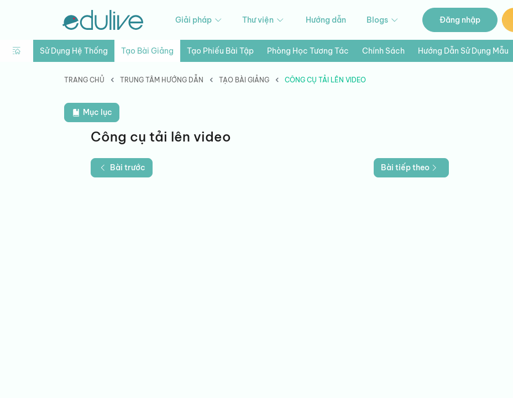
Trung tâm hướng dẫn (161, 80)
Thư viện (263, 20)
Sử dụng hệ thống (74, 51)
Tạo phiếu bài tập (220, 51)
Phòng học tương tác (308, 51)
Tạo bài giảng (147, 51)
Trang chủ (84, 80)
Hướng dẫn (326, 20)
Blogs (383, 20)
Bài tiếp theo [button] (410, 167)
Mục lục (91, 112)
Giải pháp (199, 20)
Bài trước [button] (121, 167)
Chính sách (383, 51)
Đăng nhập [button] (459, 20)
